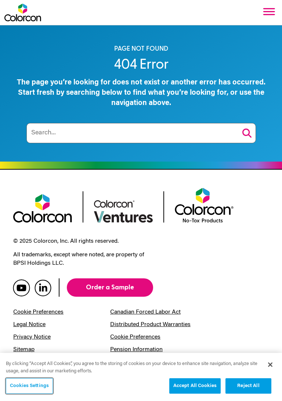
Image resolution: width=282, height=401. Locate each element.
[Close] (270, 365)
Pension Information (136, 350)
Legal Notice (29, 325)
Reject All (248, 385)
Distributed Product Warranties (150, 325)
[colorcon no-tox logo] (204, 204)
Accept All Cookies (195, 385)
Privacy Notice (32, 337)
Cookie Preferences (38, 312)
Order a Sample (110, 287)
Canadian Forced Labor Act (145, 312)
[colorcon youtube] (21, 287)
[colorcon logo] (42, 207)
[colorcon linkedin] (43, 287)
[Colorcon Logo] (22, 12)
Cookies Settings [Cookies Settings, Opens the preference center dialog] (29, 385)
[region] (141, 377)
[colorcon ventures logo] (123, 210)
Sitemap (24, 350)
